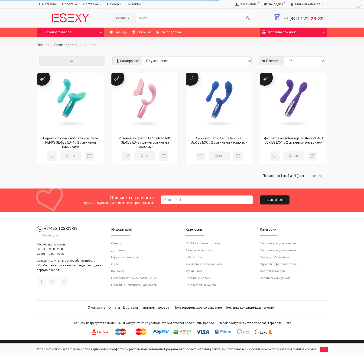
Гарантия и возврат (125, 257)
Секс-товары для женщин (278, 243)
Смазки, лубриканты (274, 257)
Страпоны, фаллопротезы (278, 264)
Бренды (118, 32)
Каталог (70, 31)
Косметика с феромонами (204, 264)
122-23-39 (304, 19)
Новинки (141, 32)
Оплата (70, 4)
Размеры (114, 4)
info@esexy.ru (47, 235)
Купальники (193, 271)
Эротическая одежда (275, 278)
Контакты (133, 4)
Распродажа (168, 32)
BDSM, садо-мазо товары (203, 243)
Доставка (93, 4)
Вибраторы (193, 257)
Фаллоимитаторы (273, 271)
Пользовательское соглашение (134, 278)
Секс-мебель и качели (201, 285)
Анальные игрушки (198, 250)
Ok (324, 349)
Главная (43, 45)
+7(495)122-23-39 (57, 228)
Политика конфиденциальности (134, 285)
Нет (70, 155)
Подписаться (274, 199)
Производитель (66, 45)
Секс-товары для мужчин (278, 250)
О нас (115, 264)
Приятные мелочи (198, 278)
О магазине (48, 4)
